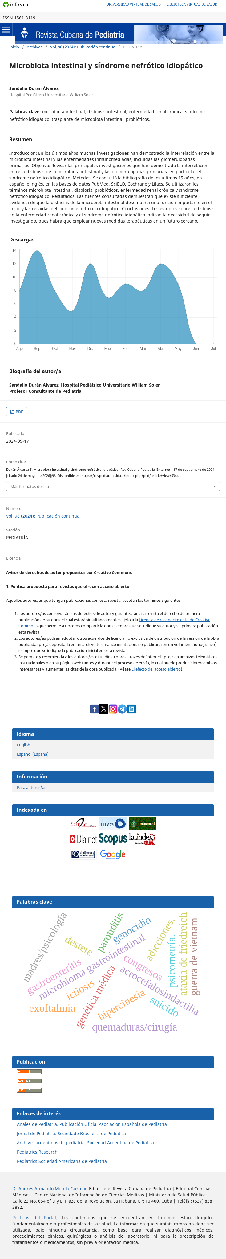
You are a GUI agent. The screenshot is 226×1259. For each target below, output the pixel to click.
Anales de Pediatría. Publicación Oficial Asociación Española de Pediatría (92, 1124)
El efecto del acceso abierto (156, 669)
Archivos (34, 47)
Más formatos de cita (29, 486)
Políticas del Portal (34, 1217)
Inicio (14, 47)
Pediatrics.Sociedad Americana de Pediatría (62, 1161)
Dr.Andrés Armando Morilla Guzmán (50, 1188)
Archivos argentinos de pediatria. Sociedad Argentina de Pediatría (85, 1143)
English (23, 745)
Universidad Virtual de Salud (134, 4)
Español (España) (33, 754)
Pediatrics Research (37, 1152)
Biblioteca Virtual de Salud (191, 4)
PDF (19, 411)
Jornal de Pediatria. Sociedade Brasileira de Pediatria (71, 1133)
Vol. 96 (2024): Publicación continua (82, 47)
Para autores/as (31, 787)
